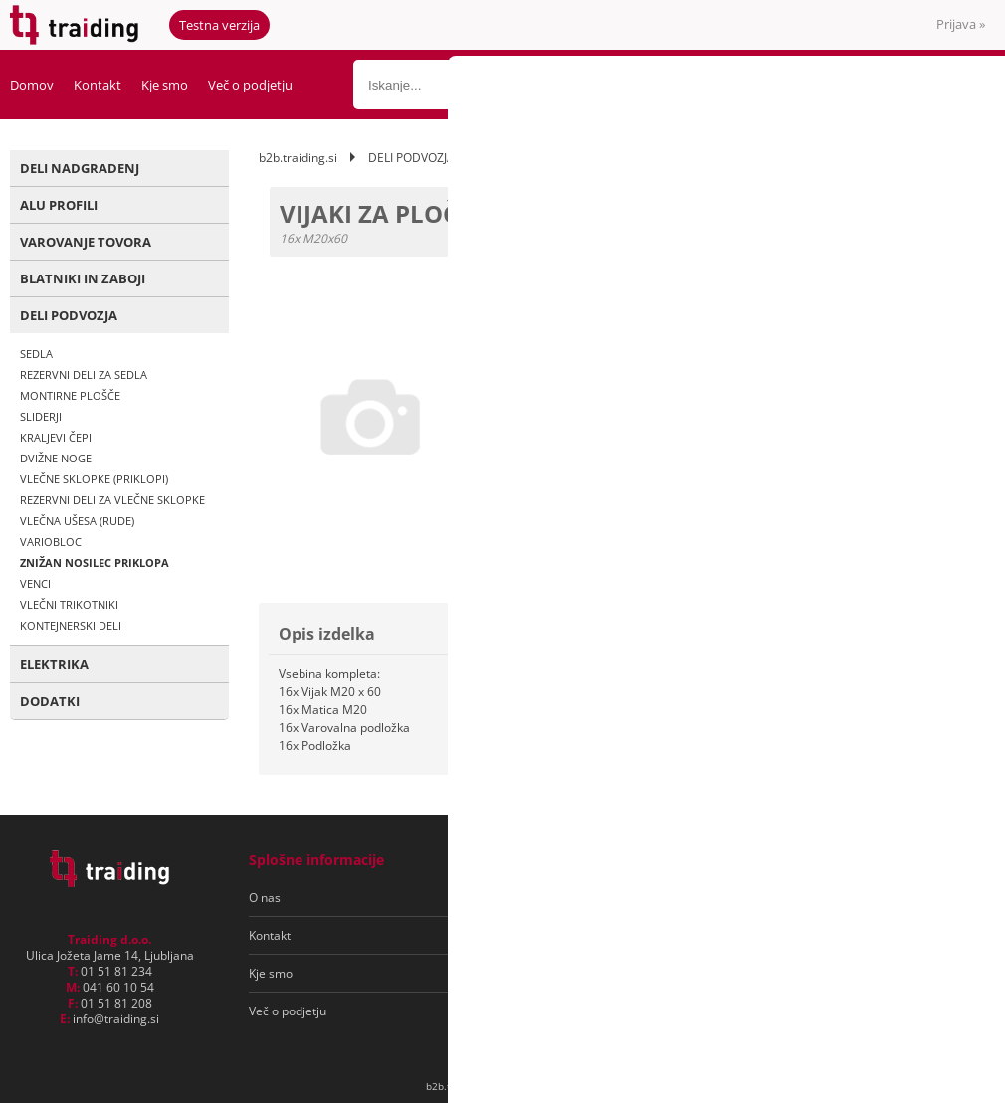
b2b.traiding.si (298, 157)
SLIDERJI (41, 416)
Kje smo (164, 84)
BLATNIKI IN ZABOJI (82, 278)
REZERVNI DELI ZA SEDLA (83, 374)
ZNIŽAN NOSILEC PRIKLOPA (94, 562)
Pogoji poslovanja (536, 897)
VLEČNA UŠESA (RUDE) (77, 520)
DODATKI (50, 701)
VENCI (35, 583)
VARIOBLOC (51, 541)
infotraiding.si (116, 1019)
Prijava (960, 24)
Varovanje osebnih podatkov (566, 935)
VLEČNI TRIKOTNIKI (69, 604)
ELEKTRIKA (54, 664)
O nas (265, 897)
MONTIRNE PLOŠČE (70, 395)
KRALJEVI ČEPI (56, 437)
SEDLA (36, 353)
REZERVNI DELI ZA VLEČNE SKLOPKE (112, 499)
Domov (32, 84)
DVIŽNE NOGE (56, 458)
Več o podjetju (250, 84)
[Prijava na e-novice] (906, 898)
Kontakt (97, 84)
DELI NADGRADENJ (79, 168)
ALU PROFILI (59, 205)
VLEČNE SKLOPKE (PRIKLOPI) (94, 478)
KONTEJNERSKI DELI (70, 625)
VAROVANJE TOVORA (85, 242)
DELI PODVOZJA (68, 315)
